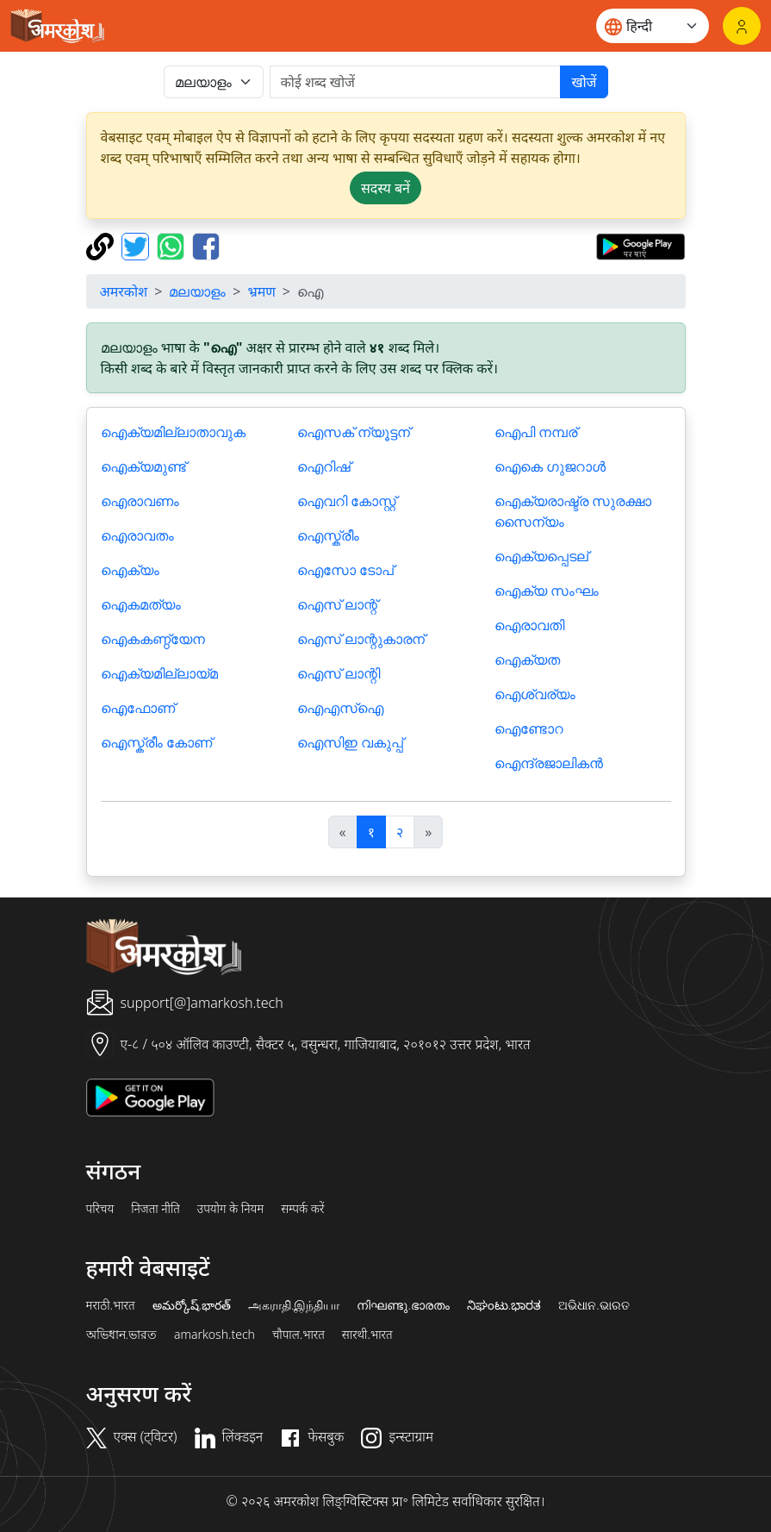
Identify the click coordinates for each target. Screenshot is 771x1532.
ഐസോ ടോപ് (345, 569)
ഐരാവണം (140, 500)
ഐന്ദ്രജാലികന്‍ (548, 762)
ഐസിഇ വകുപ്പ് (350, 742)
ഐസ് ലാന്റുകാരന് (361, 638)
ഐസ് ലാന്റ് (337, 604)
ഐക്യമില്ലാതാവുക (173, 431)
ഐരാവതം (137, 535)
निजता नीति (155, 1208)
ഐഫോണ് (138, 707)
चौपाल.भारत (298, 1334)
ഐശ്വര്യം (534, 694)
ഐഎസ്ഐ (340, 707)
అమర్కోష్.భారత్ (191, 1305)
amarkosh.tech (214, 1334)
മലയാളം (197, 291)
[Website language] (652, 26)
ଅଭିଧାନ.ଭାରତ (593, 1305)
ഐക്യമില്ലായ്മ (159, 673)
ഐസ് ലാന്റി (338, 673)
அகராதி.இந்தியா (293, 1305)
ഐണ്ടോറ (528, 728)
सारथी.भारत (367, 1334)
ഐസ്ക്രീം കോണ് (156, 742)
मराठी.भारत (110, 1305)
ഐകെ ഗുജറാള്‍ (550, 466)
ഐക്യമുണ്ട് (143, 466)
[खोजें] (416, 82)
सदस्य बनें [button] (385, 187)
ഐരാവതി (529, 625)
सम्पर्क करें (302, 1208)
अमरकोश (124, 291)
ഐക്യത (527, 659)
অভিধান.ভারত (121, 1334)
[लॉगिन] (742, 26)
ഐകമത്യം (141, 604)
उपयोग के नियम (230, 1208)
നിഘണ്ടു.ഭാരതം (403, 1305)
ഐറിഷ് (324, 466)
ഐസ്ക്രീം (328, 535)
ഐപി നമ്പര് (535, 431)
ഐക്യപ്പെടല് (541, 556)
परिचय (100, 1208)
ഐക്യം (130, 569)
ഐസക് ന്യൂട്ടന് (353, 431)
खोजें (583, 81)
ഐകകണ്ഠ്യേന (153, 638)
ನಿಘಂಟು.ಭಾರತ (504, 1305)
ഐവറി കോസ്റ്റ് (346, 500)
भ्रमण (261, 291)
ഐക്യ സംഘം (546, 590)
